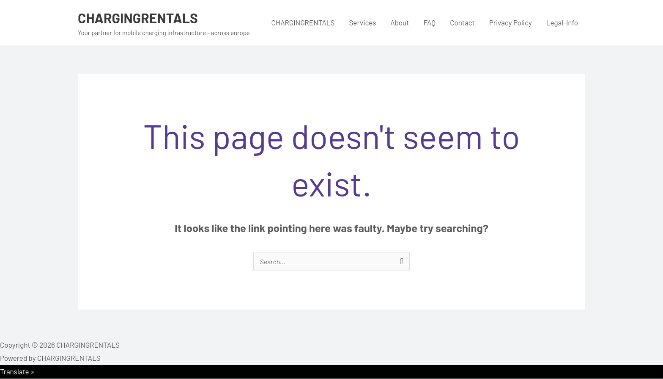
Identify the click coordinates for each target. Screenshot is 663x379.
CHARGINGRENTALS (143, 17)
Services (362, 22)
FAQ (429, 22)
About (399, 22)
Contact (462, 22)
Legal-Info (562, 22)
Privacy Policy (510, 22)
